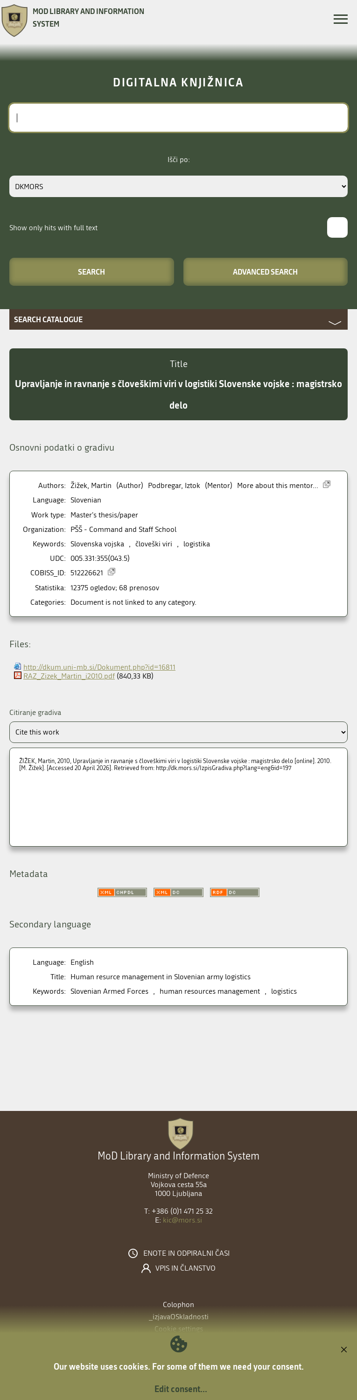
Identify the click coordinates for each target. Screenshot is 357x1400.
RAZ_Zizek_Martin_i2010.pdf (69, 676)
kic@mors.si (182, 1220)
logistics (284, 991)
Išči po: (179, 159)
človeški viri (153, 543)
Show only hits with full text (53, 227)
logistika (196, 543)
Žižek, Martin (91, 485)
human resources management (210, 991)
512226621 (86, 572)
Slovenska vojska (97, 543)
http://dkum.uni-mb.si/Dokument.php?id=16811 (99, 667)
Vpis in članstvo (185, 1268)
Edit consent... (180, 1389)
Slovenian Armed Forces (109, 991)
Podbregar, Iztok (174, 485)
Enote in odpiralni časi (186, 1253)
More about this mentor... (277, 485)
